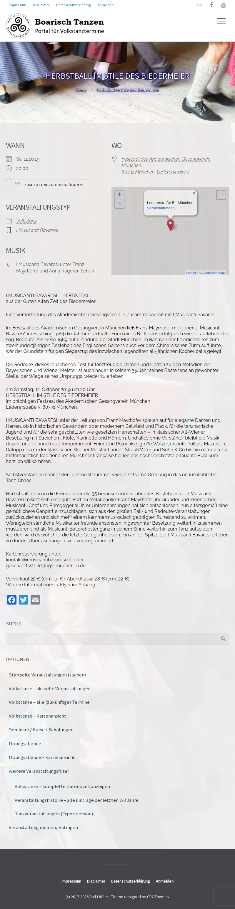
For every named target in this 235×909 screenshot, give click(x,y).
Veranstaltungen (161, 208)
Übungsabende (25, 743)
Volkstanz (26, 221)
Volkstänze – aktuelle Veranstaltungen (50, 688)
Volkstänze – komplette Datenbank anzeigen (62, 786)
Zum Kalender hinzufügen (47, 184)
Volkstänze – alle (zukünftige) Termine (49, 702)
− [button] (119, 203)
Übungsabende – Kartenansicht (42, 757)
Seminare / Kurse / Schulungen (41, 729)
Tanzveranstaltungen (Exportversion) (54, 813)
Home (81, 89)
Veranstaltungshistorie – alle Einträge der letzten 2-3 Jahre (77, 800)
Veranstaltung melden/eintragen (43, 827)
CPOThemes (158, 896)
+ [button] (119, 195)
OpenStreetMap (213, 273)
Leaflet (191, 273)
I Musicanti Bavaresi (37, 230)
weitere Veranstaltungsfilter (39, 771)
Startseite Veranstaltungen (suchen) (47, 674)
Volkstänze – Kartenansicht (37, 716)
